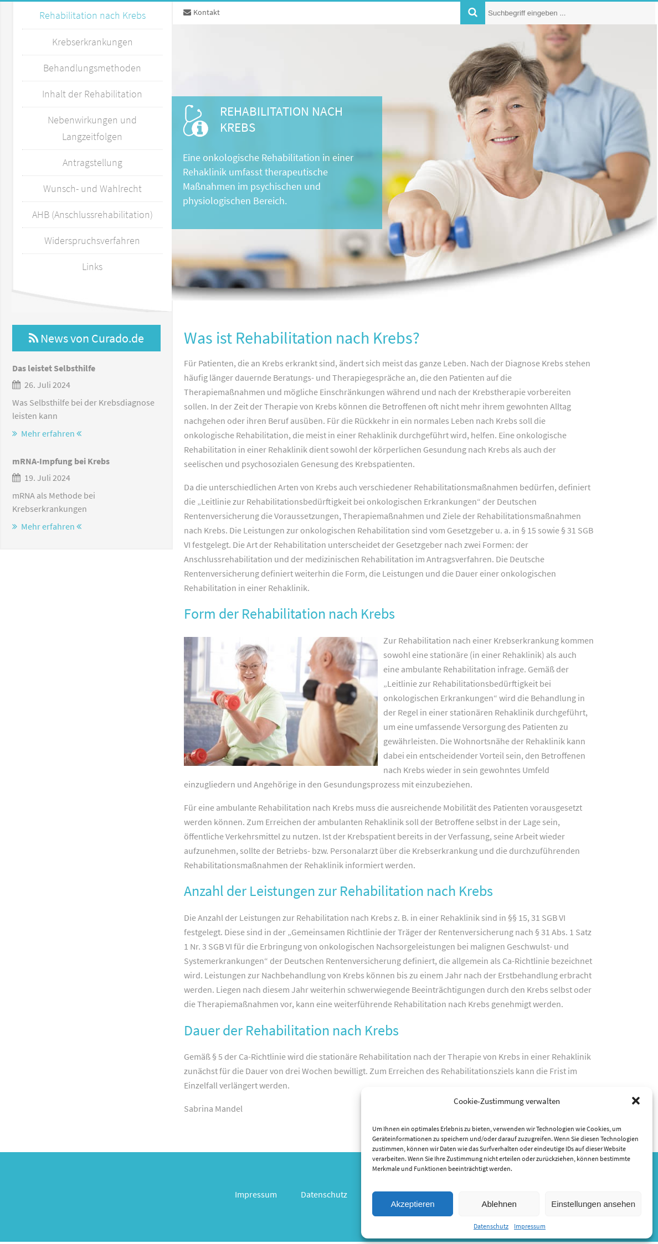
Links (92, 266)
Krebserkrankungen (92, 41)
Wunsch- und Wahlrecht (92, 188)
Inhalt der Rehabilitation (92, 93)
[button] (635, 1100)
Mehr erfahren (46, 433)
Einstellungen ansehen (593, 1204)
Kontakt (201, 12)
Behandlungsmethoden (92, 67)
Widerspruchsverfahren (92, 240)
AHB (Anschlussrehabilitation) (92, 214)
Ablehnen (498, 1204)
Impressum (530, 1226)
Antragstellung (92, 162)
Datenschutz (491, 1226)
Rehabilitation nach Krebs (92, 15)
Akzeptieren (412, 1204)
